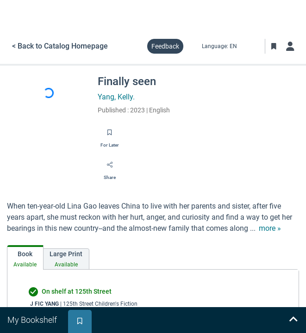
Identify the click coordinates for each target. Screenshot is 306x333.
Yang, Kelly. (116, 96)
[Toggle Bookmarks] (273, 46)
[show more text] (269, 228)
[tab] (25, 257)
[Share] (109, 168)
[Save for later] (110, 135)
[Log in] (290, 46)
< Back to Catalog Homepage (60, 46)
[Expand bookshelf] (293, 320)
